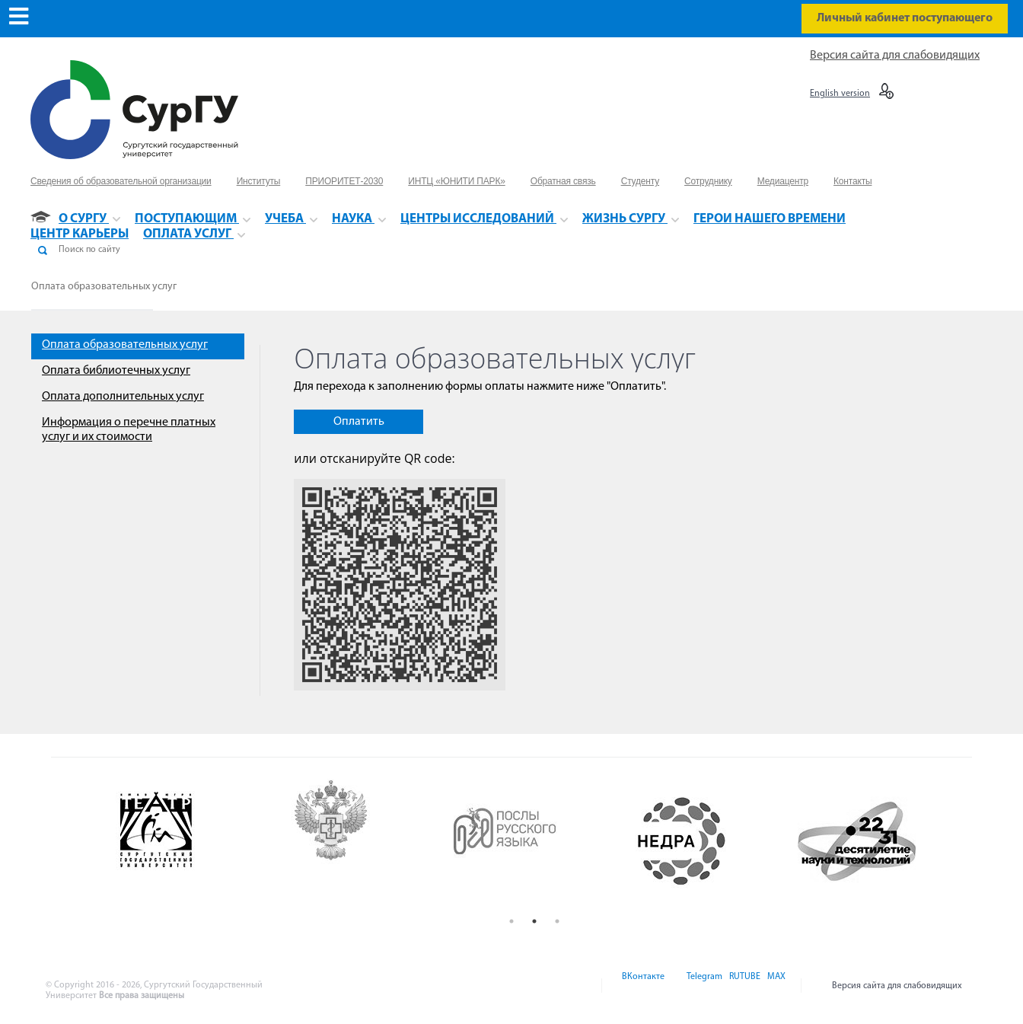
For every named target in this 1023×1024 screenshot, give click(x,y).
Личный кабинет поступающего (905, 18)
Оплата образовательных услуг (104, 286)
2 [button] (534, 921)
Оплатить (358, 422)
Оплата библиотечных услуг (116, 371)
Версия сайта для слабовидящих (895, 55)
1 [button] (511, 921)
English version (840, 93)
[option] (184, 841)
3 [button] (557, 921)
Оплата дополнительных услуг (123, 397)
